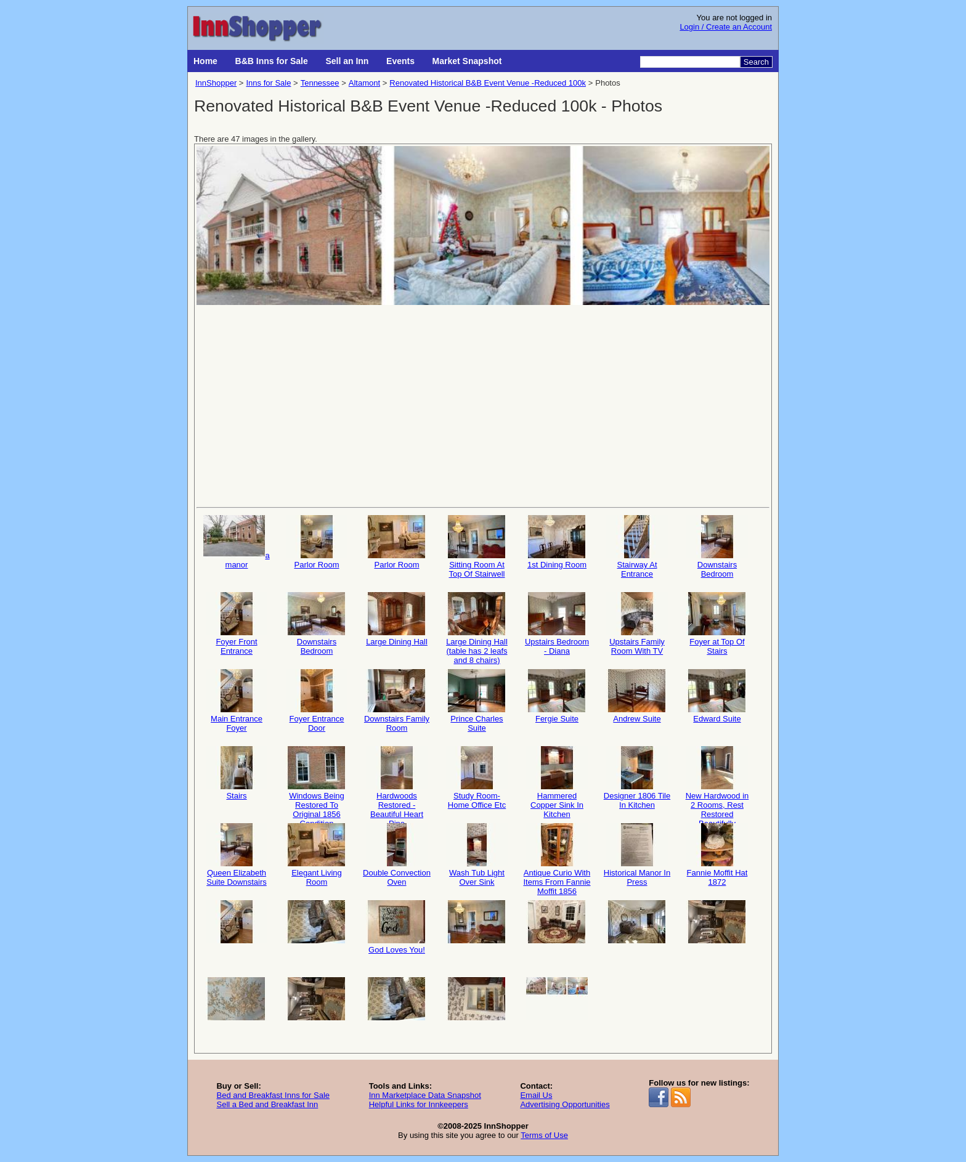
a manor (236, 542)
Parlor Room (316, 542)
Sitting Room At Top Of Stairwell (477, 547)
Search (756, 62)
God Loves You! (397, 927)
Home (205, 61)
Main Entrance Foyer (236, 701)
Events (400, 61)
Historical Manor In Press (637, 855)
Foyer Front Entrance (236, 624)
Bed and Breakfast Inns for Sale (273, 1095)
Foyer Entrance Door (316, 701)
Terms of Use (544, 1135)
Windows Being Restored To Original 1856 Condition (316, 781)
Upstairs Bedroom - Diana (557, 624)
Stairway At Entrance (637, 547)
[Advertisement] (483, 405)
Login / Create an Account (726, 26)
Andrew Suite (637, 696)
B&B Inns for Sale (271, 61)
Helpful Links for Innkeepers (418, 1104)
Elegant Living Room (316, 855)
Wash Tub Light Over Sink (477, 855)
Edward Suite (717, 696)
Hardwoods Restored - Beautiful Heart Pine (397, 781)
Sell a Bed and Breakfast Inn (267, 1104)
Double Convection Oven (397, 855)
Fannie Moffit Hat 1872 (717, 855)
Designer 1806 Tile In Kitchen (637, 778)
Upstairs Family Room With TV (637, 624)
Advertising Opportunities (564, 1104)
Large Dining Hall (397, 619)
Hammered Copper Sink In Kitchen (557, 781)
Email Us (536, 1095)
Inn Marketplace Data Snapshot (425, 1095)
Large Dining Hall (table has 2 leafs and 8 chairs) (477, 627)
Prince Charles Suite (477, 701)
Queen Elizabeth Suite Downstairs (236, 855)
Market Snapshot (467, 61)
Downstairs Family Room (396, 701)
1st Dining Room (557, 542)
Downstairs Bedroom (717, 547)
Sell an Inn (346, 61)
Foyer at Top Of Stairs (717, 624)
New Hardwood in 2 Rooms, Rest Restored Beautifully (717, 781)
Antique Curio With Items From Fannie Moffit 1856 (556, 858)
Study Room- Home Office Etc (477, 778)
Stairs (236, 773)
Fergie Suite (557, 696)
